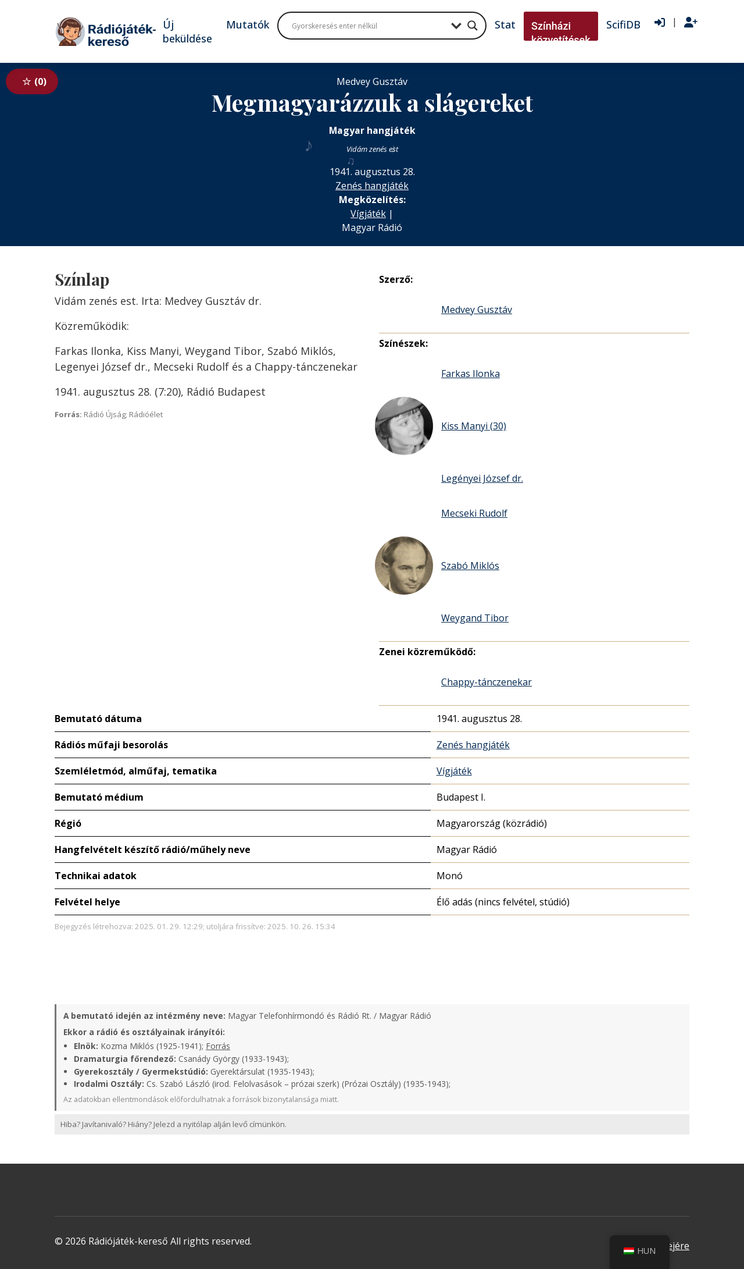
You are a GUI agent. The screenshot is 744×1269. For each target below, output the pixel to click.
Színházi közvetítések (561, 33)
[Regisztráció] (690, 23)
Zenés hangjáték (372, 185)
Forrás (218, 1045)
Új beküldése (187, 31)
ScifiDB (623, 24)
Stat (505, 24)
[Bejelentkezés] (660, 23)
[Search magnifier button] (472, 25)
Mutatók (247, 24)
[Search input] (368, 25)
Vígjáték (368, 213)
